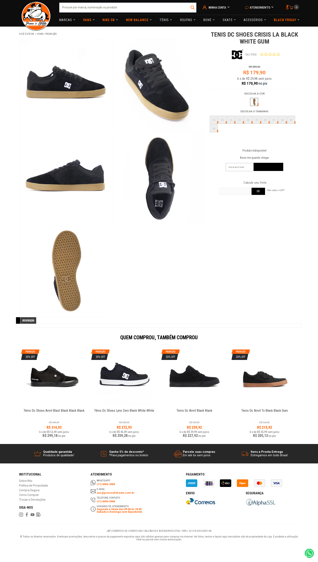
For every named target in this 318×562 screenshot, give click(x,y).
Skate (228, 20)
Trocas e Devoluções (32, 499)
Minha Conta (217, 7)
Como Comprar (29, 495)
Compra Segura (29, 490)
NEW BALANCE (137, 20)
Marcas (66, 20)
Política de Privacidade (33, 485)
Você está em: (27, 34)
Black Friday (285, 20)
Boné (207, 20)
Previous (17, 340)
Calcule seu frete (255, 182)
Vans (87, 20)
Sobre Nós (25, 480)
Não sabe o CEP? (276, 190)
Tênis (165, 20)
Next (301, 340)
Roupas (186, 20)
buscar (193, 7)
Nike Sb (109, 20)
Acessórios (254, 20)
